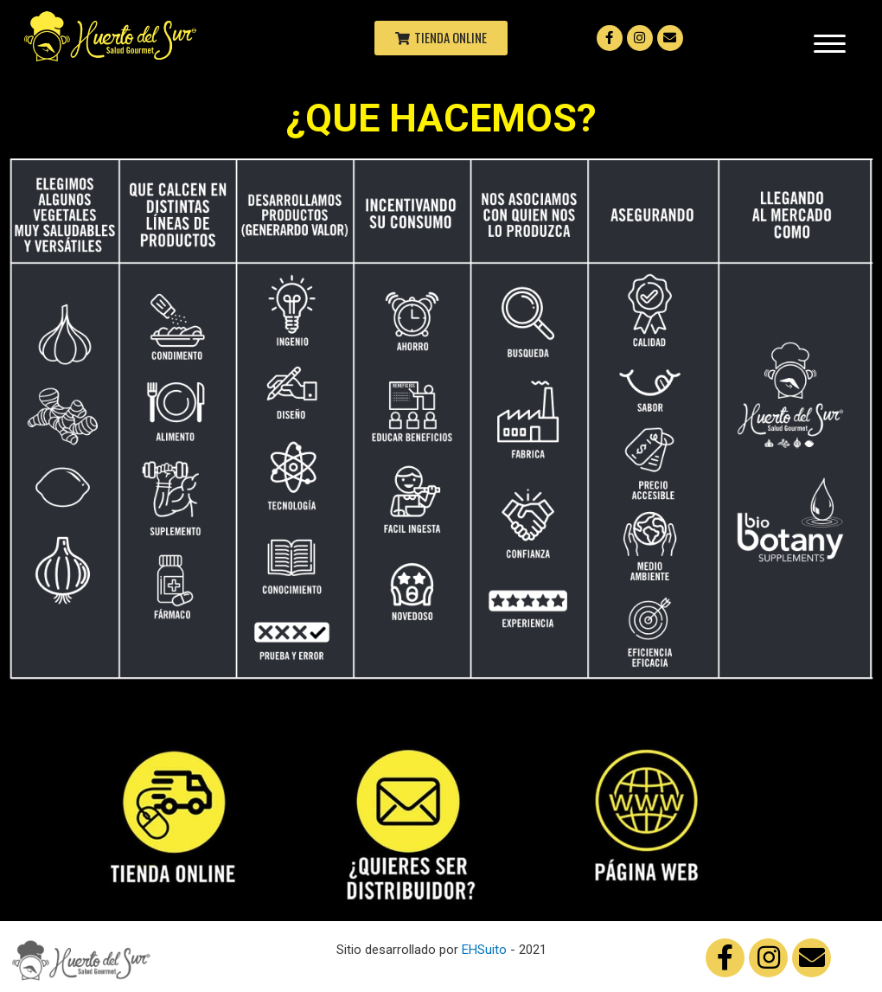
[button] (441, 38)
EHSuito (484, 949)
